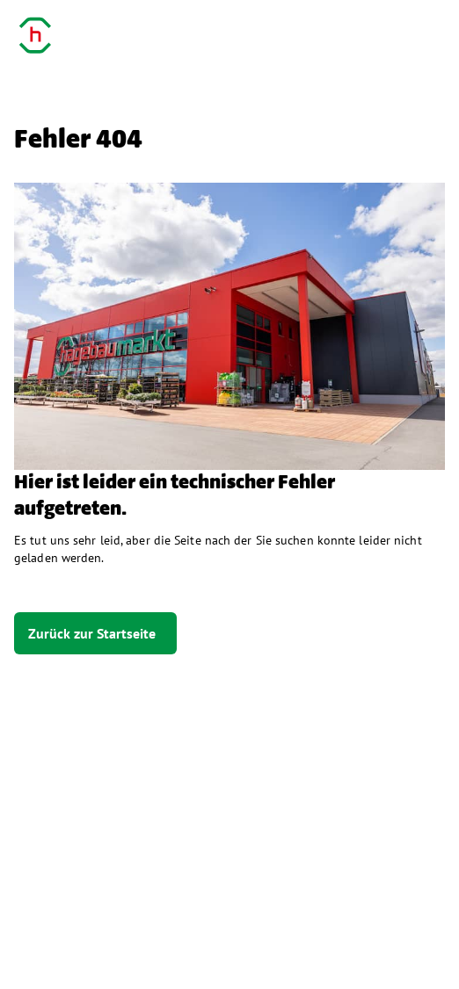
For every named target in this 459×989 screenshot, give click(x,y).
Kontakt (260, 952)
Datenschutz (161, 952)
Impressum (52, 952)
